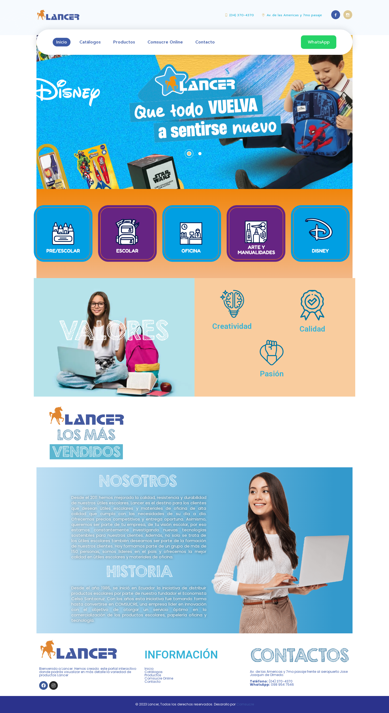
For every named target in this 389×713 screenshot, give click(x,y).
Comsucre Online (165, 42)
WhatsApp (319, 42)
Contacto (205, 42)
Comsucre (245, 704)
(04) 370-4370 (241, 15)
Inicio (61, 42)
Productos (124, 42)
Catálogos (90, 42)
